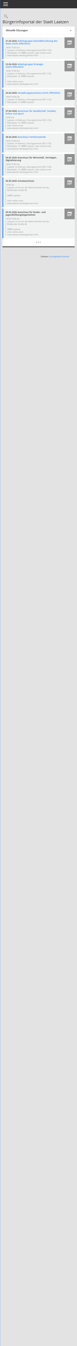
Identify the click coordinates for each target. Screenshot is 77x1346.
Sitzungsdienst (59, 272)
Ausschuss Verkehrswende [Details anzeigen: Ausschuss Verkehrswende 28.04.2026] (39, 147)
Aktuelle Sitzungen (24, 35)
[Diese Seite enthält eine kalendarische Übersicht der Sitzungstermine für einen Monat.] (42, 255)
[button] (70, 47)
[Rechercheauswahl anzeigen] (12, 16)
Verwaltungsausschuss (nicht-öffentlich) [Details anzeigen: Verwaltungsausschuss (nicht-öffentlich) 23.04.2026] (31, 101)
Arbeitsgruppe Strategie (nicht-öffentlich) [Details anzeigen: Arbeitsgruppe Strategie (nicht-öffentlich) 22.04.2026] (31, 73)
